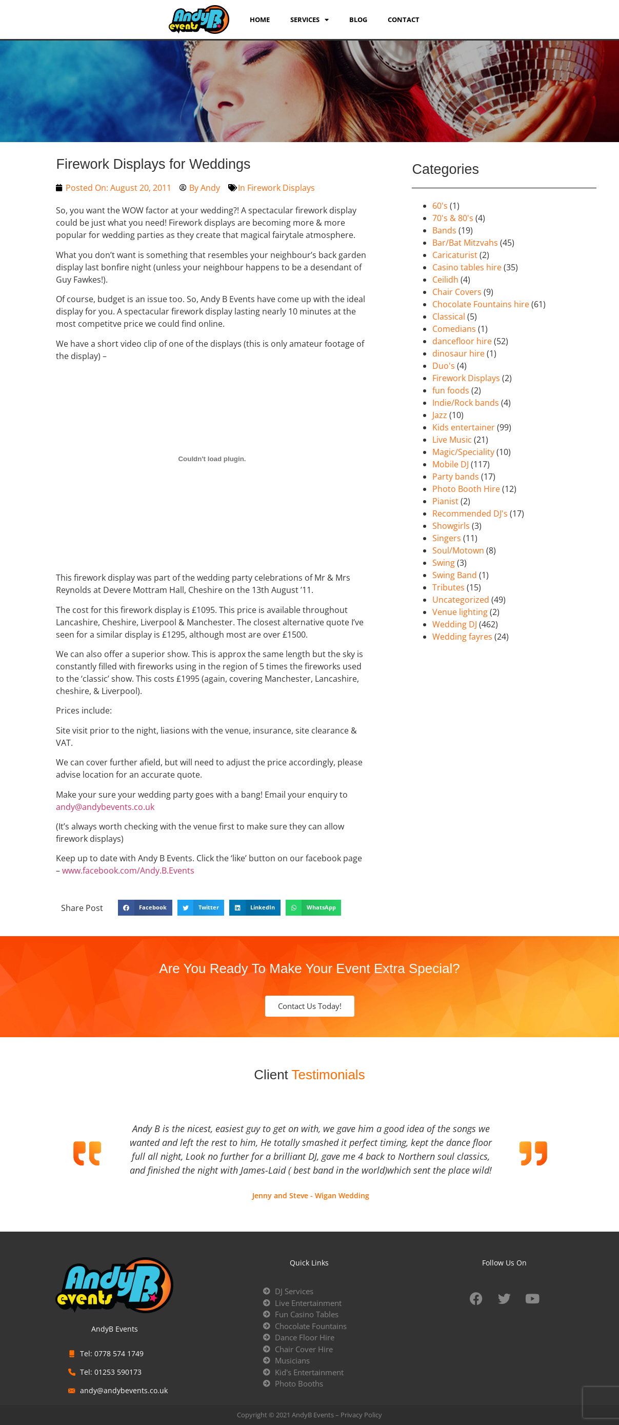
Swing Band (454, 575)
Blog (358, 19)
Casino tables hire (467, 267)
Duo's (443, 365)
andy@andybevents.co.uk (105, 807)
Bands (444, 230)
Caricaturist (454, 255)
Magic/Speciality (463, 452)
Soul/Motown (458, 550)
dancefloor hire (462, 341)
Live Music (452, 439)
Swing (443, 562)
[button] (145, 908)
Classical (448, 316)
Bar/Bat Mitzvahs (465, 242)
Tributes (448, 587)
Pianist (445, 501)
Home (260, 19)
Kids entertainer (463, 427)
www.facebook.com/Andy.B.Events (128, 870)
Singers (446, 538)
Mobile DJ (450, 464)
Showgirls (451, 525)
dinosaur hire (458, 353)
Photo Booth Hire (466, 488)
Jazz (439, 415)
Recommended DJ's (470, 513)
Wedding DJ (454, 624)
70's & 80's (452, 218)
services (309, 19)
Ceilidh (445, 279)
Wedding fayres (462, 636)
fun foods (450, 390)
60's (440, 205)
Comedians (454, 328)
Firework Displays (281, 187)
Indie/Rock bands (465, 402)
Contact (404, 19)
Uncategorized (460, 599)
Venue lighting (460, 612)
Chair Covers (457, 292)
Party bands (455, 476)
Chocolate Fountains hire (480, 304)
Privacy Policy (361, 1414)
